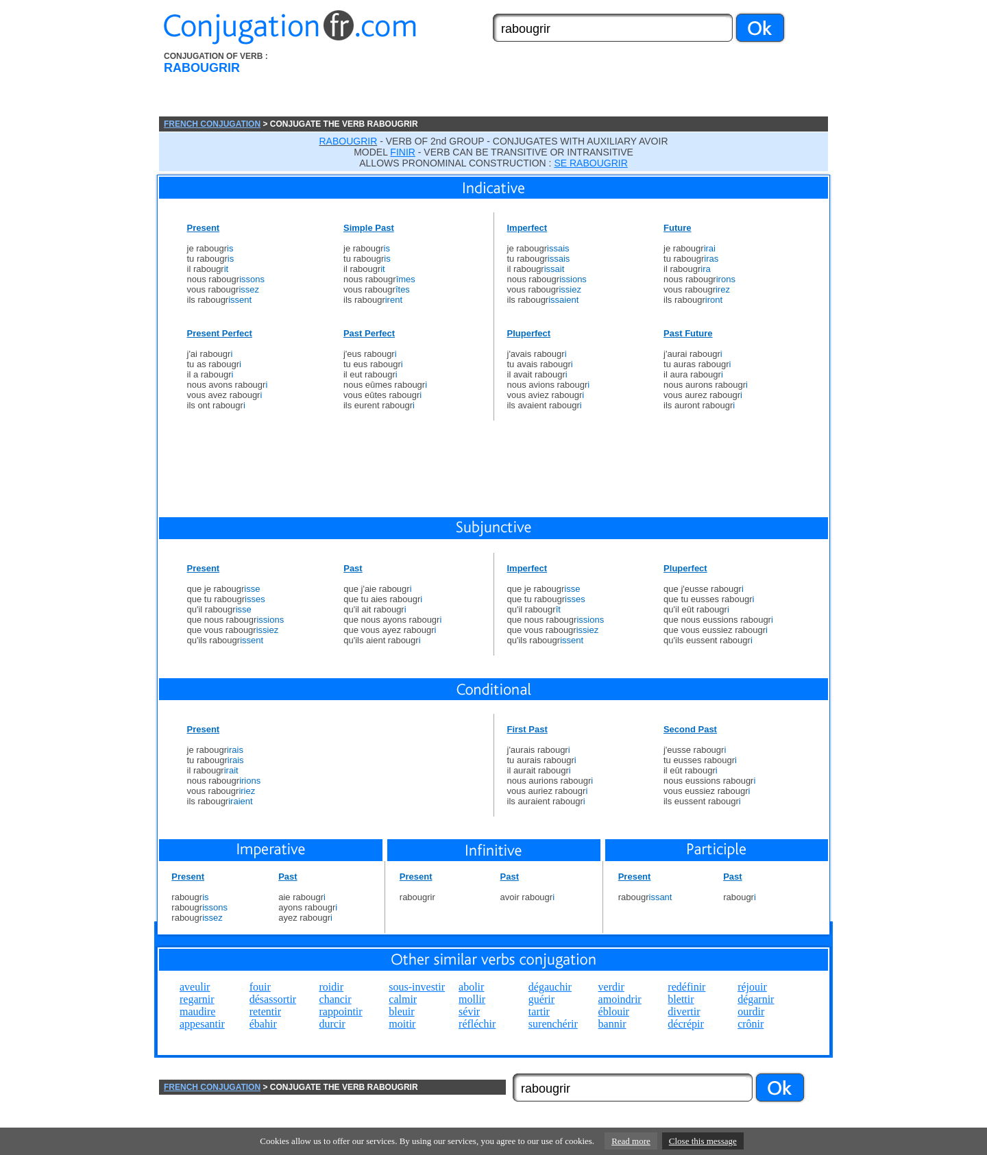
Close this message (703, 1141)
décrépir (685, 1024)
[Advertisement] (570, 84)
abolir (471, 987)
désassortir (272, 999)
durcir (332, 1024)
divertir (684, 1011)
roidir (331, 987)
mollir (472, 999)
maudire (197, 1011)
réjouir (752, 987)
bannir (612, 1024)
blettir (681, 999)
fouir (260, 987)
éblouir (613, 1011)
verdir (611, 987)
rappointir (341, 1011)
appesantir (202, 1024)
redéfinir (686, 987)
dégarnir (756, 999)
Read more (630, 1141)
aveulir (195, 987)
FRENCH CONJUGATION (212, 124)
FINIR (402, 152)
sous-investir (417, 987)
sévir (469, 1011)
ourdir (751, 1011)
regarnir (197, 999)
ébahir (263, 1024)
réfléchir (477, 1024)
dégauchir (550, 987)
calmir (403, 999)
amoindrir (620, 999)
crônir (751, 1024)
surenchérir (553, 1024)
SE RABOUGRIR (590, 163)
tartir (539, 1011)
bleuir (401, 1011)
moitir (402, 1024)
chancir (335, 999)
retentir (265, 1011)
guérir (541, 999)
